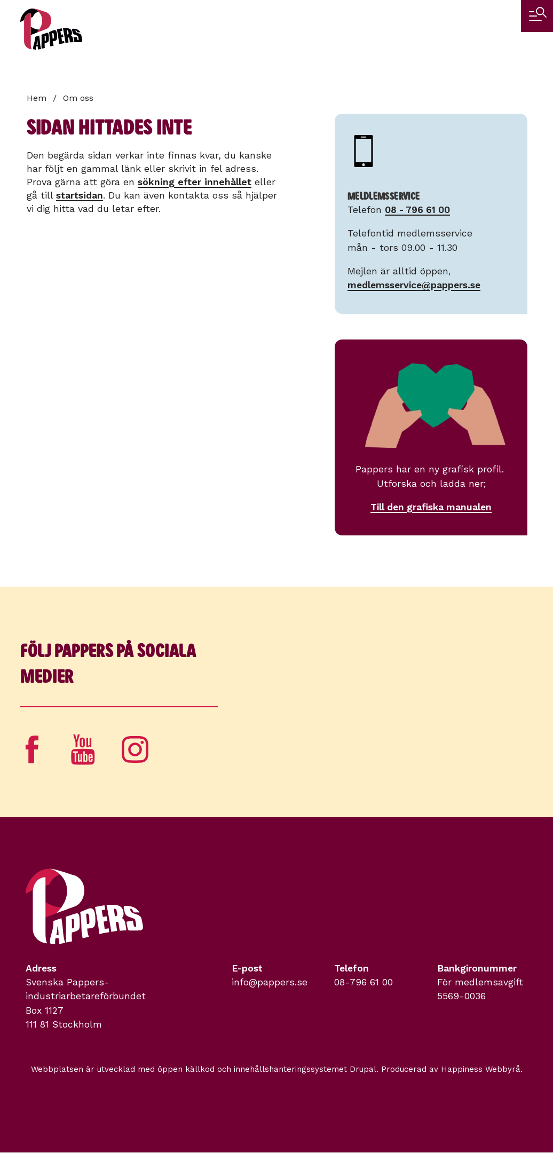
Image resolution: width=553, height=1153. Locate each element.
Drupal (363, 1069)
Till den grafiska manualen (431, 507)
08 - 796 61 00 (417, 209)
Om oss (78, 98)
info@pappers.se (269, 982)
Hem (36, 98)
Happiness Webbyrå (480, 1069)
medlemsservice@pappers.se (413, 285)
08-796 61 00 (363, 982)
